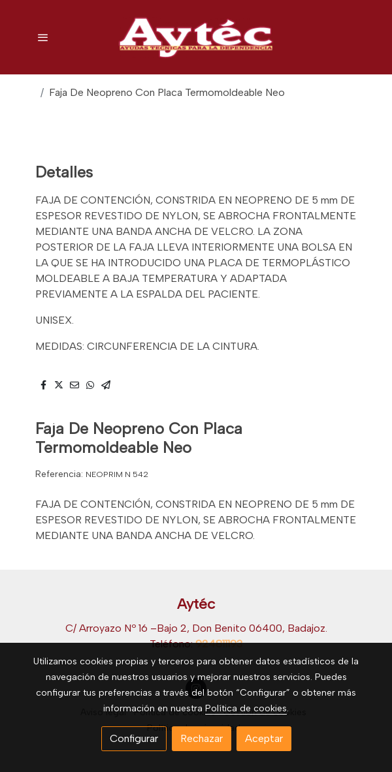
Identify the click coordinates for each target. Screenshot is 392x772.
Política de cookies (246, 708)
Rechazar (201, 738)
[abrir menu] (43, 37)
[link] (196, 37)
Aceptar (264, 738)
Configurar (134, 738)
